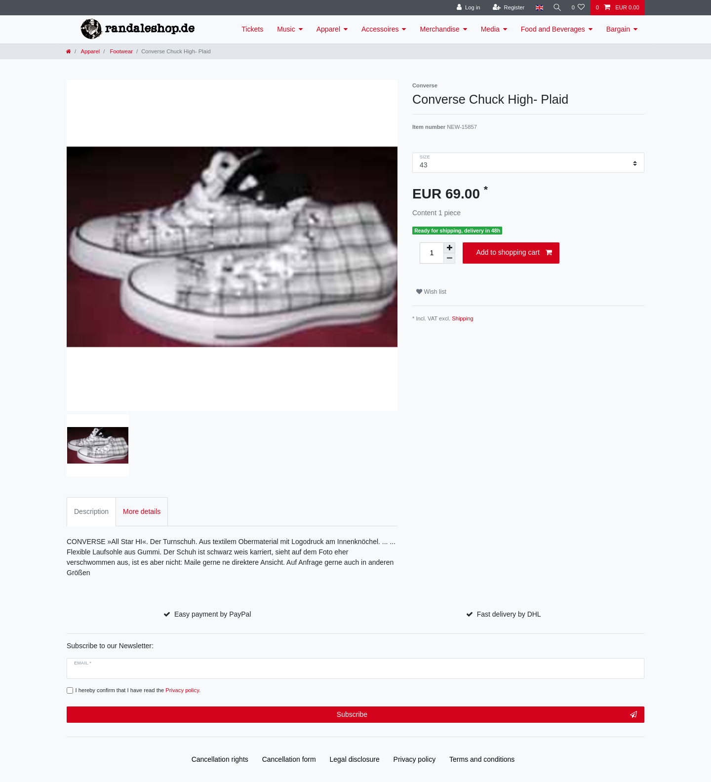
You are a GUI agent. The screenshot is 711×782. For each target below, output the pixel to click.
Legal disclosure (355, 759)
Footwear (120, 51)
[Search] (556, 7)
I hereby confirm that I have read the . (138, 690)
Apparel (328, 29)
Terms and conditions (481, 759)
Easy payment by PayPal (212, 614)
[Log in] (466, 7)
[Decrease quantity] (449, 258)
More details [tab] (141, 511)
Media (490, 29)
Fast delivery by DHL (509, 614)
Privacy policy (415, 759)
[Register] (506, 7)
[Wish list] (578, 7)
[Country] (537, 7)
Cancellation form (289, 759)
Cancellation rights (220, 759)
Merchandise (439, 29)
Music (286, 29)
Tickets (252, 29)
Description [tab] (91, 511)
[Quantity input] (431, 253)
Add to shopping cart (514, 252)
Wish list (431, 291)
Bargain (618, 29)
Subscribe (487, 714)
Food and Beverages (553, 29)
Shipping (463, 318)
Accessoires (379, 29)
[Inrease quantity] (449, 247)
